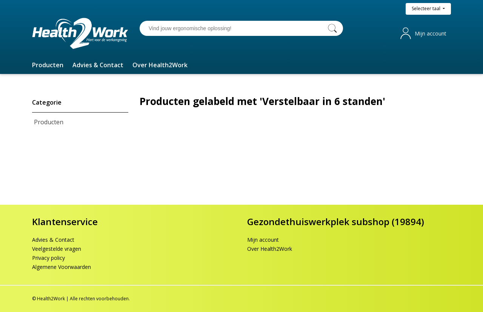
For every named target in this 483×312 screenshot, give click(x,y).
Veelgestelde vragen (56, 248)
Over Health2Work (269, 248)
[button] (47, 65)
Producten (48, 122)
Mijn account (430, 33)
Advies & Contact (53, 239)
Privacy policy (48, 257)
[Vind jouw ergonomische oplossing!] (234, 28)
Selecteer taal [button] (426, 8)
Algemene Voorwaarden (61, 266)
